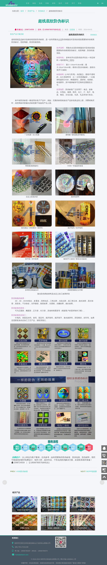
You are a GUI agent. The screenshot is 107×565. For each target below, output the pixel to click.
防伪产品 (31, 11)
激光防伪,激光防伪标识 (24, 510)
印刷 (47, 3)
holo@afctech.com (21, 555)
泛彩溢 (72, 29)
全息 (60, 39)
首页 (22, 11)
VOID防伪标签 (22, 471)
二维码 (71, 60)
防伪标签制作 (82, 510)
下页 (102, 482)
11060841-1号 (71, 559)
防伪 (20, 39)
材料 (54, 3)
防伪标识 (41, 11)
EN (102, 3)
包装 (40, 3)
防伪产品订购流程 (17, 34)
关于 (73, 3)
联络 (80, 3)
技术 (60, 3)
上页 (4, 482)
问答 (67, 3)
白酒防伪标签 (24, 528)
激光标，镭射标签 (53, 528)
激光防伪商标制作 (53, 510)
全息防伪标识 (82, 528)
